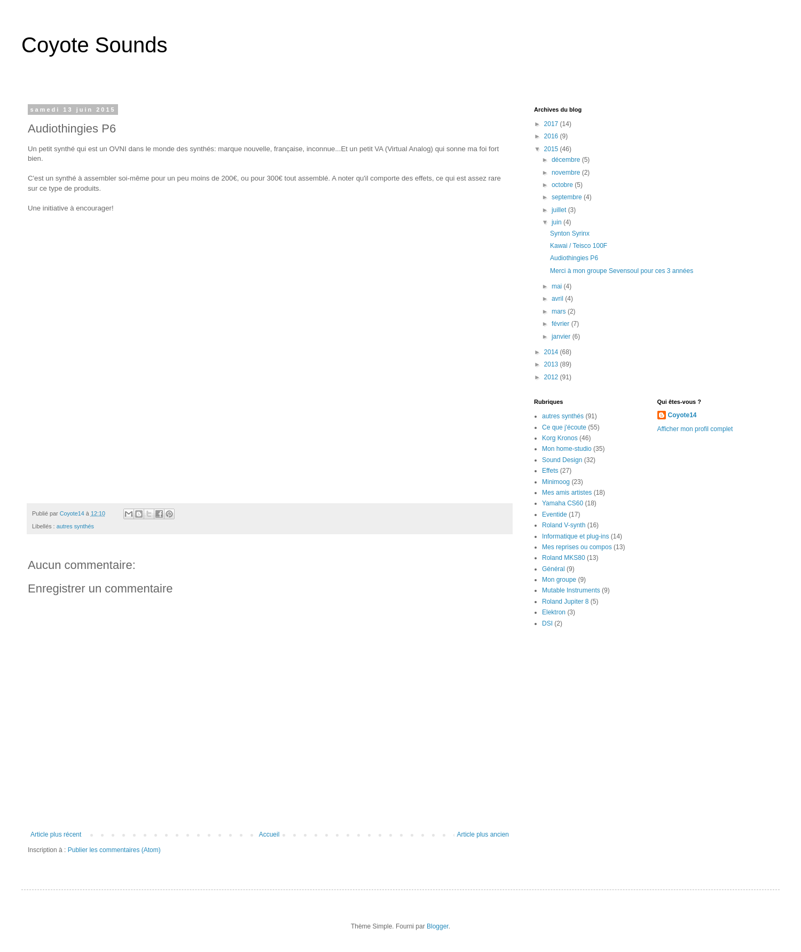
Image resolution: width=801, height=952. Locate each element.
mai (558, 286)
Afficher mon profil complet (695, 429)
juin (557, 222)
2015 (552, 149)
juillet (560, 210)
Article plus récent (55, 834)
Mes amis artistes (567, 492)
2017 (552, 124)
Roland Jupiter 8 (565, 601)
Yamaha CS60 (562, 503)
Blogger (438, 926)
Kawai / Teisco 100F (578, 245)
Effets (550, 470)
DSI (547, 623)
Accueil (269, 834)
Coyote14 (682, 415)
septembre (568, 197)
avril (558, 298)
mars (560, 311)
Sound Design (562, 460)
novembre (567, 172)
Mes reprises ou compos (577, 547)
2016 (552, 136)
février (561, 323)
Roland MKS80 (563, 557)
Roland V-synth (563, 525)
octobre (563, 185)
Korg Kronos (560, 438)
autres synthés (75, 526)
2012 (552, 377)
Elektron (554, 612)
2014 (552, 352)
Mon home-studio (567, 448)
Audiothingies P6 (574, 258)
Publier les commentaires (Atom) (114, 850)
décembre (567, 159)
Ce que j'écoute (564, 427)
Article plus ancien (483, 834)
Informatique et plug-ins (575, 536)
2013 (552, 364)
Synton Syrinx (570, 233)
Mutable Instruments (571, 590)
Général (553, 569)
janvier (562, 336)
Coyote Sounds (94, 45)
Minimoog (556, 482)
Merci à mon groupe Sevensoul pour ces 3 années (621, 271)
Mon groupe (559, 579)
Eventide (554, 514)
